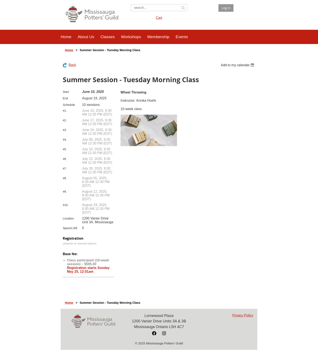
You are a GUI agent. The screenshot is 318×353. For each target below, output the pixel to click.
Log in (226, 8)
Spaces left (70, 228)
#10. (65, 205)
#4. (65, 139)
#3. (65, 130)
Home (69, 50)
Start (66, 91)
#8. (65, 178)
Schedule (69, 104)
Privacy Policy (242, 315)
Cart (159, 17)
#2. (65, 120)
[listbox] (238, 65)
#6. (65, 159)
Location (68, 218)
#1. (65, 110)
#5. (65, 149)
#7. (65, 168)
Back (72, 65)
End (65, 98)
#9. (65, 191)
